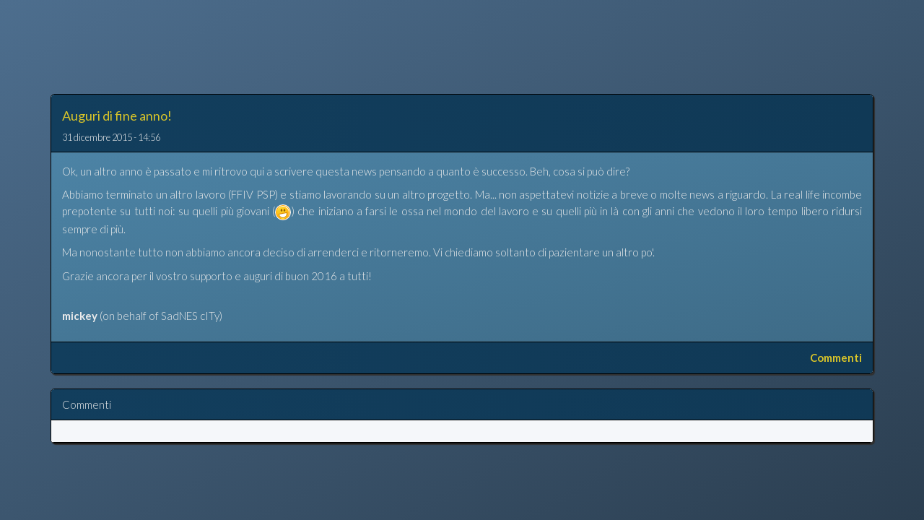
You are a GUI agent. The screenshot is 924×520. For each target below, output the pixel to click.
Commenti (836, 357)
